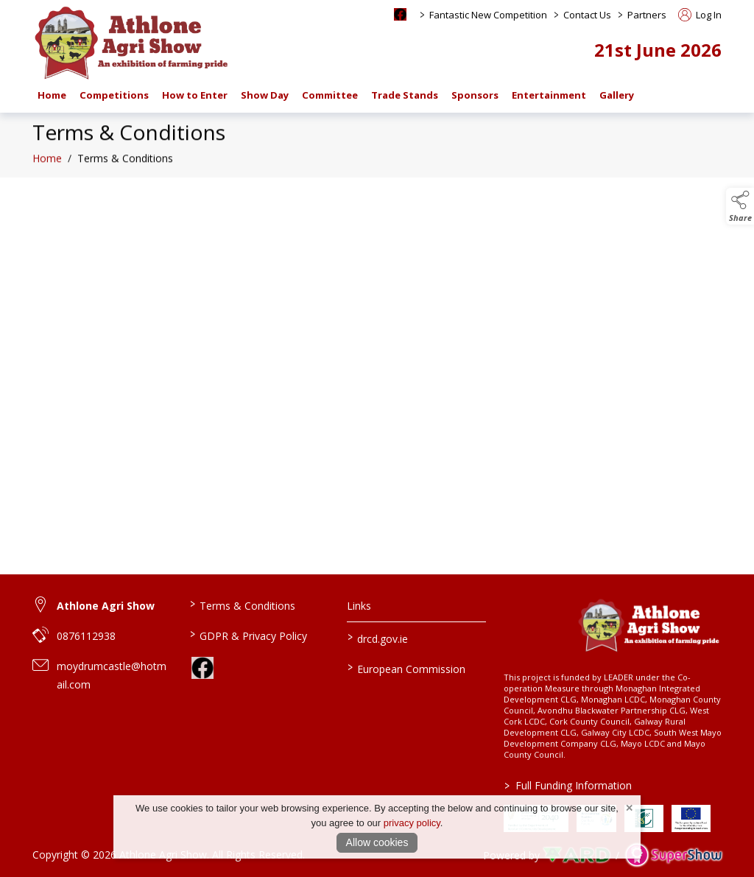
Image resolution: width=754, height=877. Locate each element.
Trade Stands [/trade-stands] (404, 95)
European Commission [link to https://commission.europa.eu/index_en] (406, 668)
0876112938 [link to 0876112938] (86, 636)
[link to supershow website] (673, 855)
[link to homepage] (131, 42)
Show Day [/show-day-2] (265, 95)
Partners (646, 14)
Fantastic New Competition (488, 14)
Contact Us (587, 14)
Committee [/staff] (330, 95)
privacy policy (412, 822)
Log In (700, 14)
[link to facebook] (202, 668)
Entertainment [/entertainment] (549, 95)
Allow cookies (377, 842)
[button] (740, 206)
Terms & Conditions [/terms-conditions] (242, 604)
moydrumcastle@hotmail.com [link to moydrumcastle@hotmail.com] (111, 675)
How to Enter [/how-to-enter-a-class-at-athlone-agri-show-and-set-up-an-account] (195, 95)
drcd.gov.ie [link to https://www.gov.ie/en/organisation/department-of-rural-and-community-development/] (377, 638)
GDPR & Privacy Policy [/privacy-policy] (248, 635)
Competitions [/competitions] (114, 95)
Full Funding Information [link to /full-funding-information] (568, 785)
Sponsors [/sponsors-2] (474, 95)
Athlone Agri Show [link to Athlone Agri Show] (106, 606)
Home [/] (52, 95)
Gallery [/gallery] (616, 95)
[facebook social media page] (400, 14)
